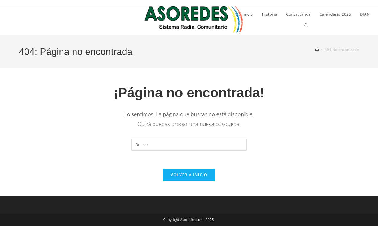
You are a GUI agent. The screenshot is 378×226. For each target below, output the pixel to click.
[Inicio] (317, 49)
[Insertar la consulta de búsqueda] (189, 145)
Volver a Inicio (189, 174)
